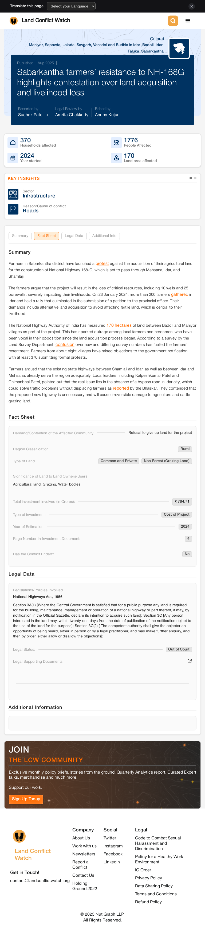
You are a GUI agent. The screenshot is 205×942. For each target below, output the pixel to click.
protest (102, 264)
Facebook (113, 854)
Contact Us (83, 876)
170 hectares (119, 326)
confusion (65, 345)
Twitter (110, 838)
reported (121, 388)
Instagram (113, 846)
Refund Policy (148, 902)
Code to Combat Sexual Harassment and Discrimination (158, 843)
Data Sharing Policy (154, 886)
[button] (187, 20)
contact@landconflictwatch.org (40, 881)
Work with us (84, 846)
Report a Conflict (80, 865)
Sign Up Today (26, 799)
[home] (87, 20)
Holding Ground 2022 (84, 886)
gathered (179, 295)
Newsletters (83, 854)
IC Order (143, 870)
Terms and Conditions (156, 894)
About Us (81, 838)
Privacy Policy (148, 878)
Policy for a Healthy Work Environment (159, 859)
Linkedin (112, 862)
